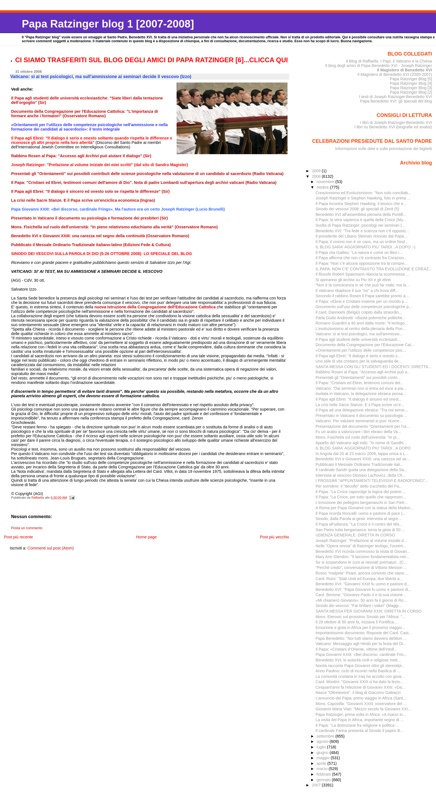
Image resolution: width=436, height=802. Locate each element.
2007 (317, 785)
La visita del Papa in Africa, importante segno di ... (360, 720)
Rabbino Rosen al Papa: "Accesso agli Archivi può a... (363, 372)
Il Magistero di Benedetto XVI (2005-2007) (394, 74)
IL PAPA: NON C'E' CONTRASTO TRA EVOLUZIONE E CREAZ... (374, 269)
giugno (323, 752)
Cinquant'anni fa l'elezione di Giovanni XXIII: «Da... (360, 687)
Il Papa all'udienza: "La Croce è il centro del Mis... (359, 524)
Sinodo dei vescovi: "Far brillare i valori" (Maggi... (359, 605)
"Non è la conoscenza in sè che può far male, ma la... (363, 285)
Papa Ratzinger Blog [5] (411, 79)
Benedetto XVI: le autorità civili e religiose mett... (358, 660)
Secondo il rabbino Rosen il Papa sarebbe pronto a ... (363, 296)
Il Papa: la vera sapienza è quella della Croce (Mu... (361, 220)
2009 (317, 171)
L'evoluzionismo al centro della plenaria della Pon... (361, 328)
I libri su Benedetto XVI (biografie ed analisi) (393, 127)
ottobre (323, 187)
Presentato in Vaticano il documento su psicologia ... (361, 415)
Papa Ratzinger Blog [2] (411, 92)
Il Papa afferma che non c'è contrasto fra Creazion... (361, 258)
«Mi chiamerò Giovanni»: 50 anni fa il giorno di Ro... (361, 600)
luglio (321, 747)
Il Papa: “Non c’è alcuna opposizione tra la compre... (362, 263)
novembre (325, 181)
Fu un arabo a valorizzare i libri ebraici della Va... (358, 431)
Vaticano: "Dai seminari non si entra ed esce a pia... (361, 388)
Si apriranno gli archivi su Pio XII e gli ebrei (353, 280)
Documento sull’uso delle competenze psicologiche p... (364, 306)
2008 (317, 176)
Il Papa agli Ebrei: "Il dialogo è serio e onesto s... (358, 356)
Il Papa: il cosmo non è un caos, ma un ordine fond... (362, 241)
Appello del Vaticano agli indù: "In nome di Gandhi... (361, 443)
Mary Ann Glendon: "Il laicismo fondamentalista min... (363, 556)
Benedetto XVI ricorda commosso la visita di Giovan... (363, 551)
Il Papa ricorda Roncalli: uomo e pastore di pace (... (361, 513)
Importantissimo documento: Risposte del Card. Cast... (364, 633)
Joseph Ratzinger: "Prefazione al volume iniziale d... (361, 540)
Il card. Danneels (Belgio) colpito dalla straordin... (359, 312)
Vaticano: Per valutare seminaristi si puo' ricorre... (359, 421)
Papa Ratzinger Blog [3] (411, 88)
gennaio (324, 780)
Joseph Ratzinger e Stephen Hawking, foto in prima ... (363, 198)
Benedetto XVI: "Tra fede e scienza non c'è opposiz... (362, 231)
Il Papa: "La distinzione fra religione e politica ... (357, 725)
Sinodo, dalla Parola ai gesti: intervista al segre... (359, 518)
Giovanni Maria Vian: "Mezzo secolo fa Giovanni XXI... (363, 709)
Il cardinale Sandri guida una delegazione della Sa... (361, 470)
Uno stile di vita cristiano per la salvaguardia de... (359, 361)
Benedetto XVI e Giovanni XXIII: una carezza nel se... (363, 459)
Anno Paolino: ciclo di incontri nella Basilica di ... (358, 671)
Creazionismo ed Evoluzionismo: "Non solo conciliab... (363, 193)
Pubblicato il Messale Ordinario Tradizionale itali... (359, 464)
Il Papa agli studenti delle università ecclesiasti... (358, 339)
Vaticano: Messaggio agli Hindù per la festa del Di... (361, 643)
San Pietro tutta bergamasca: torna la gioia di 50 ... (360, 530)
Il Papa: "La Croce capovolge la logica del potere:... (361, 491)
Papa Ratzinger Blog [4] (411, 83)
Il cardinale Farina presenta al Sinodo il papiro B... (359, 730)
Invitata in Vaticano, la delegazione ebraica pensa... (361, 393)
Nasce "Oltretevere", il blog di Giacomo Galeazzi (358, 692)
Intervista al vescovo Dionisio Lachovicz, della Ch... (361, 475)
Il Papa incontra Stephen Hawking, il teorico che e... (361, 203)
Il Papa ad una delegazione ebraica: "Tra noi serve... (362, 410)
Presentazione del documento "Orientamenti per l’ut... (363, 426)
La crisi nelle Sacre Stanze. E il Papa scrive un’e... (360, 405)
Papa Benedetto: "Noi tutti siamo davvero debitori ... (361, 638)
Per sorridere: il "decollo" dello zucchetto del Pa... (359, 486)
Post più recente (18, 537)
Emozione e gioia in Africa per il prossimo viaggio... (360, 627)
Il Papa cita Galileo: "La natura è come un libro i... (359, 252)
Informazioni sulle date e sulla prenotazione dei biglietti (383, 148)
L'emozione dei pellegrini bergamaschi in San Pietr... (362, 502)
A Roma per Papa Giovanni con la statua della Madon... (364, 508)
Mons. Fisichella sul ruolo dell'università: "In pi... (358, 437)
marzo (322, 768)
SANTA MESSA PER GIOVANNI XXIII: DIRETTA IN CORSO (369, 611)
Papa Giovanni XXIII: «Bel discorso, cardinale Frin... (361, 654)
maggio (323, 758)
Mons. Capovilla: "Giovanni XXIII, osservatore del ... (361, 703)
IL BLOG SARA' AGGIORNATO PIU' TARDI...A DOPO (363, 448)
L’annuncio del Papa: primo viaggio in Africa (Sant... (361, 698)
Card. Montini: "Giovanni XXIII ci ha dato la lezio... (359, 681)
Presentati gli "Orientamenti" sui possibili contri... (358, 377)
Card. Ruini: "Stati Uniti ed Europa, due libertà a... (359, 578)
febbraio (324, 774)
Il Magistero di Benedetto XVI (404, 70)
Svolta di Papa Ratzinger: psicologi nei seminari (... (360, 225)
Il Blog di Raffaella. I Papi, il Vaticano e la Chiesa (389, 61)
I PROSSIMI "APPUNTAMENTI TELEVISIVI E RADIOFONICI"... (372, 480)
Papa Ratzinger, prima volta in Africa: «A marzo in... (361, 714)
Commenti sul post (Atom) (51, 548)
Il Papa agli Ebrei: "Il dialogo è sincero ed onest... (359, 399)
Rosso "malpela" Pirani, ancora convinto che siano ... (362, 573)
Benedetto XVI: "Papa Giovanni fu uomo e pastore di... (364, 589)
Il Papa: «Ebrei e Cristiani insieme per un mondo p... (361, 301)
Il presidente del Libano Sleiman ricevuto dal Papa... (361, 236)
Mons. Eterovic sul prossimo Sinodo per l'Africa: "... (360, 616)
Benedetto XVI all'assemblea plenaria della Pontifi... (361, 214)
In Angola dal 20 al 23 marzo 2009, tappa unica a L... (362, 453)
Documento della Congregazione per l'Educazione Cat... (365, 345)
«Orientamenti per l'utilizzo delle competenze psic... (361, 350)
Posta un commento (27, 528)
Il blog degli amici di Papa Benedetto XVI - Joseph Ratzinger (378, 65)
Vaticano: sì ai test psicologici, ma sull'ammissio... (359, 334)
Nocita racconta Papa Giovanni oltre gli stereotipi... (360, 665)
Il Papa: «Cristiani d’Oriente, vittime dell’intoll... (356, 649)
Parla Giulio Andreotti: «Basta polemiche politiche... (361, 318)
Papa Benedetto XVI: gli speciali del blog (396, 101)
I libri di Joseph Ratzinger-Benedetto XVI (396, 122)
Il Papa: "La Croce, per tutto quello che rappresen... (361, 497)
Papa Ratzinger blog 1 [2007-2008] (108, 24)
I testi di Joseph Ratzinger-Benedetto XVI (395, 96)
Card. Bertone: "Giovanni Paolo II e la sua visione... (361, 595)
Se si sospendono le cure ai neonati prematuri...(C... (361, 562)
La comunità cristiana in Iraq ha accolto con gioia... (360, 676)
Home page (146, 537)
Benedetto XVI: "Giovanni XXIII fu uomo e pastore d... (363, 584)
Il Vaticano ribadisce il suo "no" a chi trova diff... (357, 290)
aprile (321, 763)
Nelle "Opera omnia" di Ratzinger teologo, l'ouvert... (361, 546)
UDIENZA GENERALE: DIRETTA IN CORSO (355, 535)
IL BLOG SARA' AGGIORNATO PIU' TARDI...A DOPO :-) (365, 247)
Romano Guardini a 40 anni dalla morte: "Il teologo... (362, 323)
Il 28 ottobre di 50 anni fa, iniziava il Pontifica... (356, 622)
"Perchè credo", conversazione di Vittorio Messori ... (361, 567)
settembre (325, 736)
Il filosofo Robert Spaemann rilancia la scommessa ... (362, 274)
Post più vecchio (274, 537)
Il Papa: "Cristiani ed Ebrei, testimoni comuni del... (359, 383)
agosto (323, 741)
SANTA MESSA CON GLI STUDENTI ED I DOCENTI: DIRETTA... (374, 366)
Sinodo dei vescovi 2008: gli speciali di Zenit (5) (357, 209)
